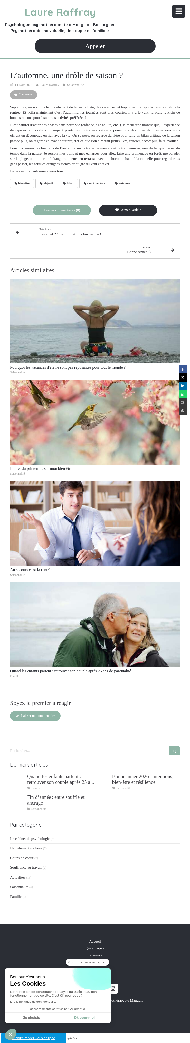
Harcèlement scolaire (26, 848)
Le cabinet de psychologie (30, 839)
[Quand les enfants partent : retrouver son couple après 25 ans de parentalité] (17, 781)
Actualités (17, 877)
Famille (16, 897)
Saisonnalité (19, 887)
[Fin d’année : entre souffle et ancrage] (17, 802)
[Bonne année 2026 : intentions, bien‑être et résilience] (102, 781)
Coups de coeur (21, 858)
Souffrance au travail (26, 867)
